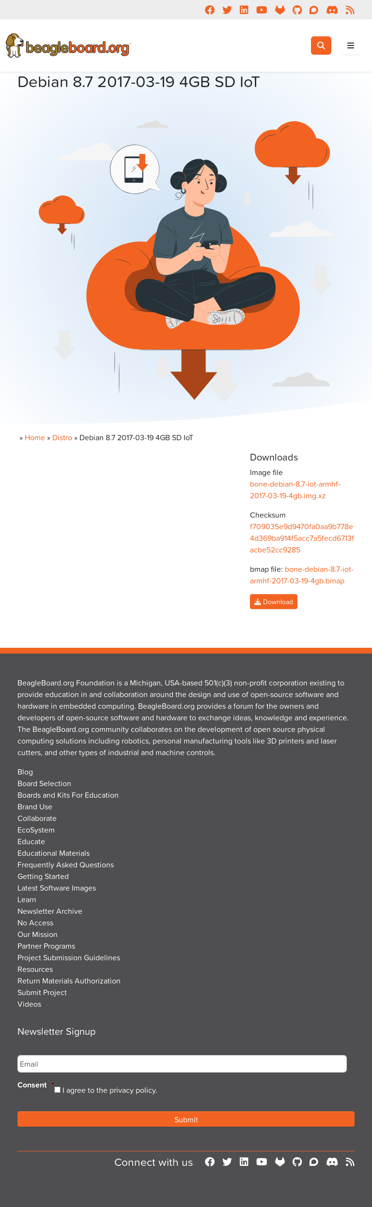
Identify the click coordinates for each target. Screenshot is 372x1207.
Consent (35, 1085)
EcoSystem (36, 829)
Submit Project (42, 992)
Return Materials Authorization (69, 980)
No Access (35, 922)
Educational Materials (53, 853)
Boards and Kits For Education (68, 795)
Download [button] (273, 601)
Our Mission (37, 934)
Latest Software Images (56, 887)
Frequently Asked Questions (65, 864)
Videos (29, 1003)
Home (35, 437)
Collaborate (37, 818)
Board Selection (44, 783)
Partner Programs (46, 945)
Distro (62, 437)
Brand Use (34, 806)
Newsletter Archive (49, 911)
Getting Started (43, 876)
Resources (35, 969)
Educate (31, 841)
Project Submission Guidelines (68, 957)
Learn (26, 899)
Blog (25, 771)
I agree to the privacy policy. (109, 1090)
